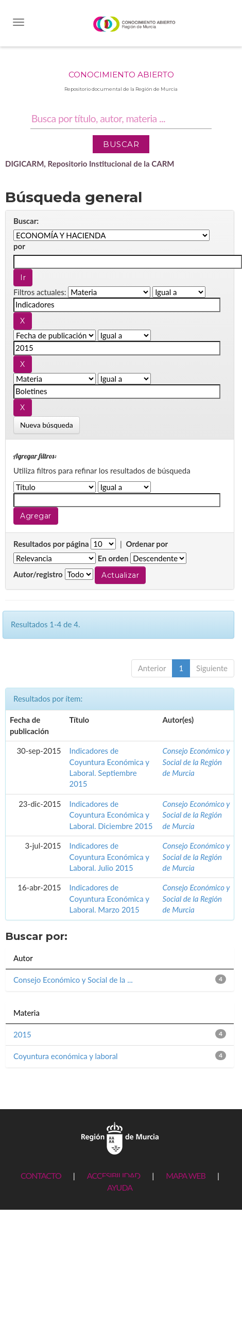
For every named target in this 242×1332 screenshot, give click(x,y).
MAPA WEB (185, 1175)
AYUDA (119, 1187)
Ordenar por (147, 543)
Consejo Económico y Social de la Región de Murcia (196, 761)
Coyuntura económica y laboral (65, 1056)
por (19, 246)
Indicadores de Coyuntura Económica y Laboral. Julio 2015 (109, 856)
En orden (113, 558)
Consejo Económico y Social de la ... (73, 979)
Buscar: (26, 220)
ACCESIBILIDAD (113, 1175)
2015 (22, 1034)
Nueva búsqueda (46, 424)
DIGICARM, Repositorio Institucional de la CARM (90, 163)
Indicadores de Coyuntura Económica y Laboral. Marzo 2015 (109, 898)
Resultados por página (51, 543)
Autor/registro (38, 574)
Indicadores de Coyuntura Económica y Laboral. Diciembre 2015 (111, 815)
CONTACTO (41, 1175)
